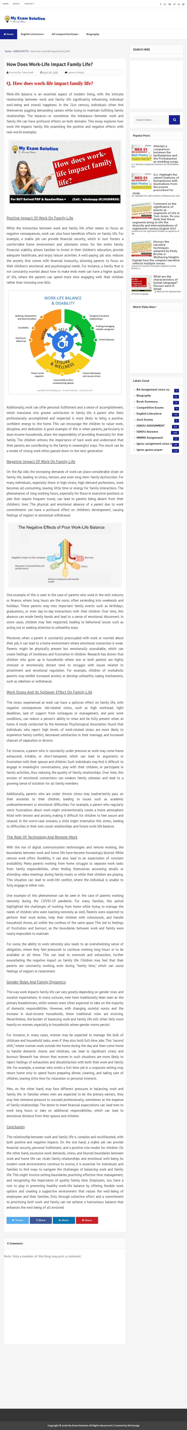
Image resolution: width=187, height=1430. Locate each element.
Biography (92, 34)
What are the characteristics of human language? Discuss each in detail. (165, 283)
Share (40, 1220)
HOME (6, 4)
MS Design (133, 1425)
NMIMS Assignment (150, 437)
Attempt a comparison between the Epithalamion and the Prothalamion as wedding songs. (166, 154)
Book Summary (147, 401)
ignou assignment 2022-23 (155, 443)
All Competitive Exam (65, 34)
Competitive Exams (150, 407)
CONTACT (29, 4)
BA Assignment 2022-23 (153, 389)
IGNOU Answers (147, 431)
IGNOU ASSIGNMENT (151, 425)
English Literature (33, 34)
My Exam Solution (78, 1425)
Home (9, 34)
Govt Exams (145, 419)
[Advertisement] (65, 1376)
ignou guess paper (150, 449)
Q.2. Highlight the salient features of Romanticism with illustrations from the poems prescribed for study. (155, 184)
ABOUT (16, 4)
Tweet (17, 1220)
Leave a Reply (76, 72)
